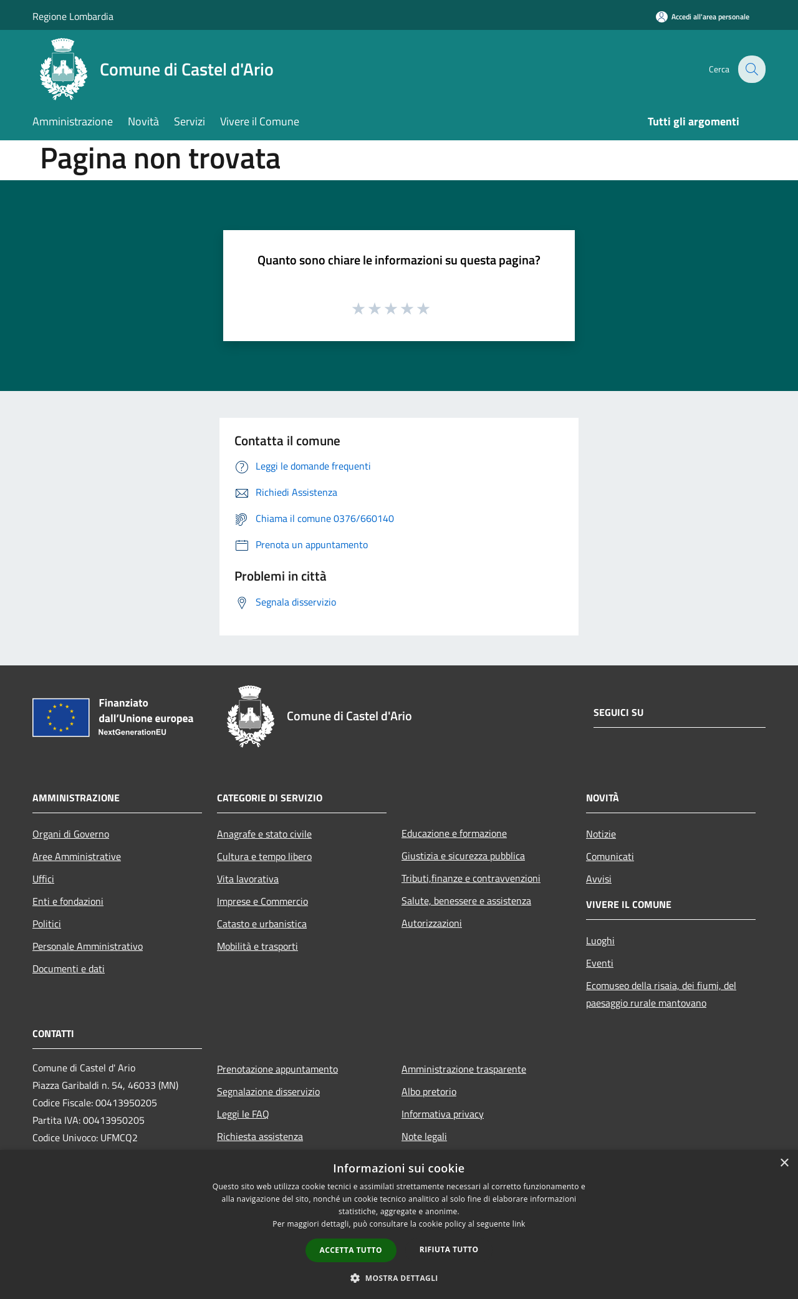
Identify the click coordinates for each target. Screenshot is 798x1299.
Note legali (424, 1136)
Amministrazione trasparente (463, 1068)
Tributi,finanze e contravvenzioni (471, 878)
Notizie (601, 833)
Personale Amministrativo (87, 946)
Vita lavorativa (248, 878)
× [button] (784, 1163)
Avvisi (599, 878)
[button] (399, 1278)
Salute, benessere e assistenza (466, 900)
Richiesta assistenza (260, 1136)
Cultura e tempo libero (264, 856)
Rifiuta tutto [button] (449, 1249)
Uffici (43, 878)
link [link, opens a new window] (519, 1224)
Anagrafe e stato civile (264, 833)
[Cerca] (751, 69)
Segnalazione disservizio (268, 1091)
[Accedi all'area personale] (703, 16)
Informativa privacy (442, 1113)
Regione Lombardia (72, 16)
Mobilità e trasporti (257, 946)
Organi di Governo (70, 833)
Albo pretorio (428, 1091)
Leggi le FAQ (243, 1113)
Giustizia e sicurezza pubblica (463, 855)
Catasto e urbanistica (262, 923)
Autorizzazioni (431, 922)
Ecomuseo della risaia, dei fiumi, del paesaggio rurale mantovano (661, 994)
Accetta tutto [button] (351, 1250)
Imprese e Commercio (262, 901)
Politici (46, 923)
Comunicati (610, 856)
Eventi (599, 962)
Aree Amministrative (76, 856)
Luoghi (600, 940)
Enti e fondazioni (67, 901)
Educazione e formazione (454, 833)
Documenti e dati (68, 968)
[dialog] (399, 1224)
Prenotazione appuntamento (277, 1068)
